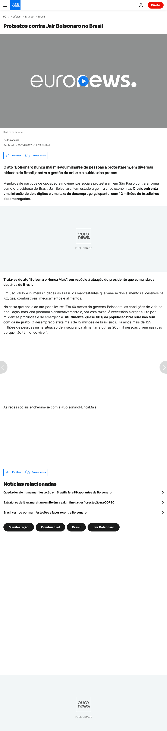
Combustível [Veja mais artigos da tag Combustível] (50, 527)
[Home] (4, 16)
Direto (155, 5)
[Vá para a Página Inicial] (15, 5)
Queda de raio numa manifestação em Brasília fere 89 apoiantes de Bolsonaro (57, 492)
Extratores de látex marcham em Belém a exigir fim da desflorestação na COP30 (58, 502)
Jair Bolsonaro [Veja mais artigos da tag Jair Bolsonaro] (103, 527)
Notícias (16, 16)
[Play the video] (83, 81)
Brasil (41, 16)
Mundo (29, 16)
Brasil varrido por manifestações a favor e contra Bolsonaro (44, 512)
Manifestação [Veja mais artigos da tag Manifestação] (19, 527)
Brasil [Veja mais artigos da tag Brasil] (76, 527)
